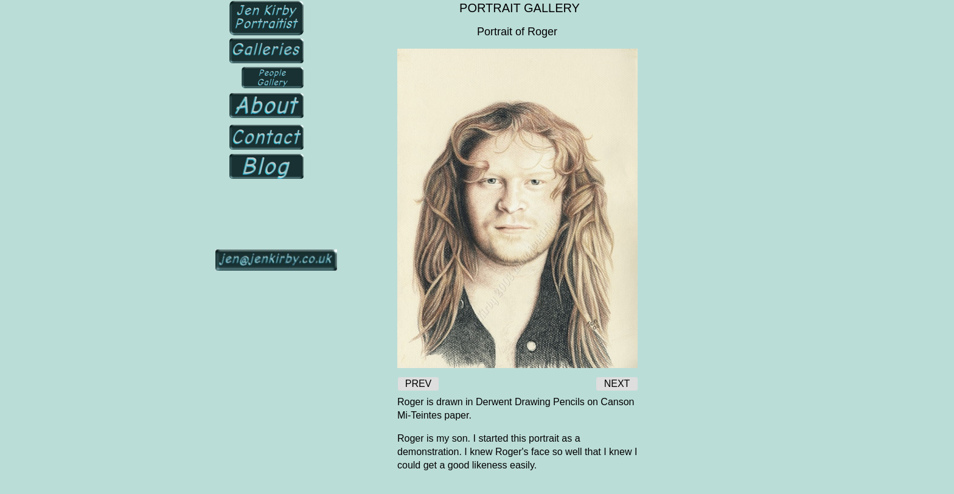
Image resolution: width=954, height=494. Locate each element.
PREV (418, 383)
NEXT (617, 383)
